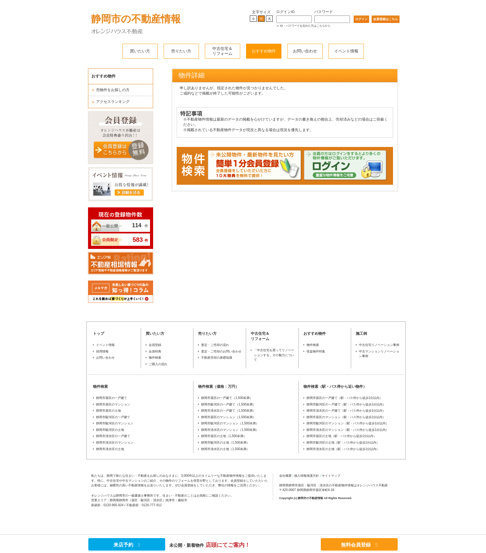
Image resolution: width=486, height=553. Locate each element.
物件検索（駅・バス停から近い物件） (335, 386)
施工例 (361, 333)
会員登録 (155, 345)
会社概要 (285, 475)
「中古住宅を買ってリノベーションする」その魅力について (274, 354)
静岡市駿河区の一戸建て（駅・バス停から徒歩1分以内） (346, 404)
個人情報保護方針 (306, 475)
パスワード (323, 12)
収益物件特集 (316, 351)
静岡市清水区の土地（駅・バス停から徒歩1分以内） (343, 449)
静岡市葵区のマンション (113, 404)
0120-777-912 (152, 505)
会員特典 (155, 351)
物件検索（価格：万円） (218, 386)
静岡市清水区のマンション (114, 442)
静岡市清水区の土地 (110, 449)
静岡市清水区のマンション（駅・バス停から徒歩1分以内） (348, 429)
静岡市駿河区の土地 (110, 429)
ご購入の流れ (158, 364)
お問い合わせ (305, 51)
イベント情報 (346, 51)
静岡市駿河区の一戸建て (113, 417)
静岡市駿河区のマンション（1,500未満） (230, 423)
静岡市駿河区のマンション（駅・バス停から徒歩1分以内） (348, 423)
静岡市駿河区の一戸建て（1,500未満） (228, 404)
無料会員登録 (359, 544)
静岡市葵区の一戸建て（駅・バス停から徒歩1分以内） (345, 398)
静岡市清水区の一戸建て (113, 436)
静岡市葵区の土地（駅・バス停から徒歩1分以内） (342, 436)
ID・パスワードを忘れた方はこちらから (305, 25)
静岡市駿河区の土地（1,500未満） (225, 442)
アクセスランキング (113, 102)
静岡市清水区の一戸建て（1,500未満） (228, 410)
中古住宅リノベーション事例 (379, 345)
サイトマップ (331, 475)
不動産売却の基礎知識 (216, 357)
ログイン (361, 19)
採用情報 (102, 351)
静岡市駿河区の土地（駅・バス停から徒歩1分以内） (343, 442)
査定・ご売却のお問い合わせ (221, 351)
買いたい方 (140, 51)
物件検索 (155, 357)
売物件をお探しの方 (113, 90)
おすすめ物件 (264, 51)
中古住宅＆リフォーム (222, 51)
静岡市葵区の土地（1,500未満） (223, 436)
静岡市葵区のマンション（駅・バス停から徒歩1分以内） (346, 417)
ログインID (285, 12)
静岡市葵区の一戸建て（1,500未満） (227, 398)
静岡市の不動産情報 (136, 19)
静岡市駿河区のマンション (114, 423)
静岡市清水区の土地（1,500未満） (225, 449)
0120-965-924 (114, 505)
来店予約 (126, 544)
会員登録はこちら (385, 19)
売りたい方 (181, 51)
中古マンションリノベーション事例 (379, 354)
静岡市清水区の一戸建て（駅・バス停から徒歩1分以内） (346, 410)
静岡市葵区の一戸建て (111, 398)
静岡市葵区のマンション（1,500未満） (228, 417)
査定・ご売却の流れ (215, 345)
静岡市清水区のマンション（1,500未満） (230, 429)
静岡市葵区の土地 (108, 410)
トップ (98, 333)
